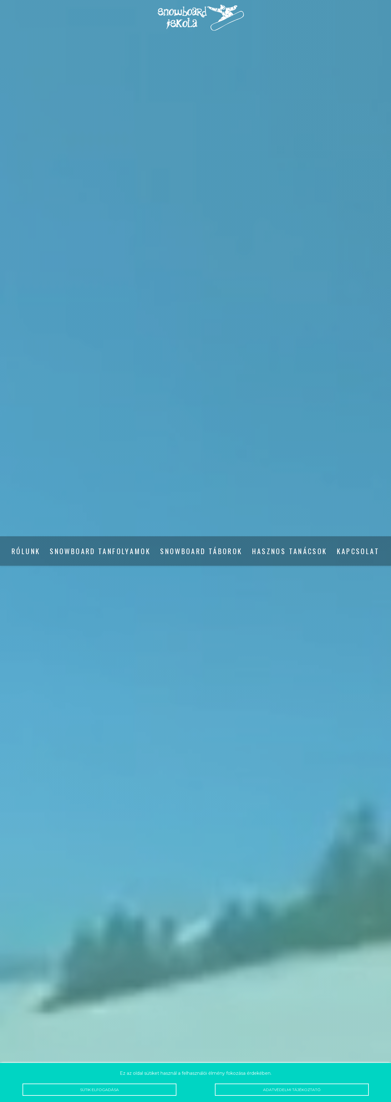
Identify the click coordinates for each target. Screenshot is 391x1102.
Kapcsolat (358, 551)
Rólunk (26, 551)
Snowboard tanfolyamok (100, 551)
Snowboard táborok (201, 551)
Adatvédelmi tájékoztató (292, 1089)
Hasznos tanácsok (290, 551)
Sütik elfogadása (99, 1089)
